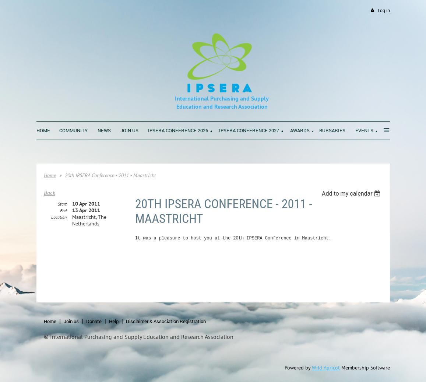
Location (59, 217)
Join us (71, 321)
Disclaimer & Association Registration (166, 321)
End (63, 210)
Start (62, 204)
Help (114, 321)
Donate (94, 321)
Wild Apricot (326, 367)
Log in (384, 10)
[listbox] (352, 193)
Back (49, 192)
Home (50, 175)
